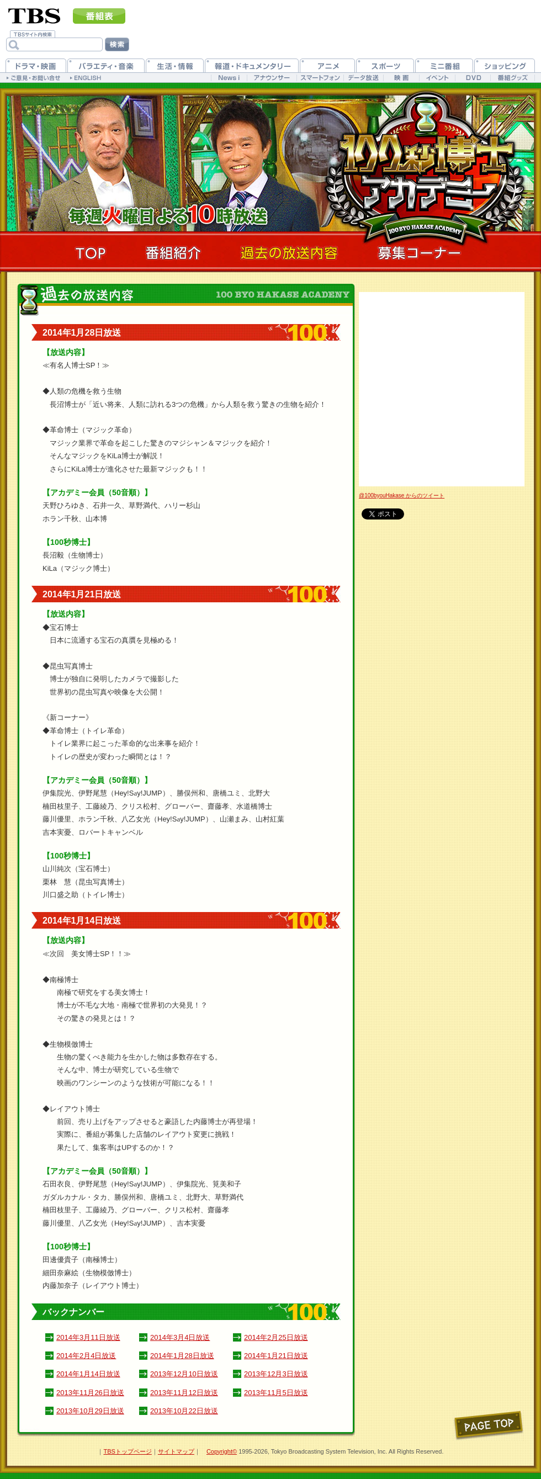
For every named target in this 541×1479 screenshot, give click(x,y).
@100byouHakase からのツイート (401, 495)
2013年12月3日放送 (276, 1374)
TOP (91, 253)
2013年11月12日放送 (184, 1392)
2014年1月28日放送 (182, 1355)
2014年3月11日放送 (88, 1337)
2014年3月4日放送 (180, 1337)
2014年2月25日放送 (276, 1337)
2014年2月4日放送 (86, 1355)
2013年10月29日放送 (90, 1411)
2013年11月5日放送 (276, 1392)
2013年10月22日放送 (184, 1411)
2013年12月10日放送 (184, 1374)
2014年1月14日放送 (88, 1374)
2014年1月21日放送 (276, 1355)
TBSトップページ (127, 1451)
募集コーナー (419, 253)
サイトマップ (176, 1451)
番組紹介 (173, 253)
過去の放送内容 (289, 253)
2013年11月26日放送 (90, 1392)
